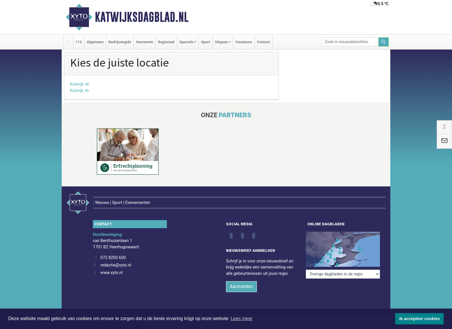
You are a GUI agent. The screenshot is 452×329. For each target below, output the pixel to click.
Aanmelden (241, 286)
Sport (205, 42)
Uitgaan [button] (221, 42)
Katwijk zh (79, 90)
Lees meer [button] (242, 318)
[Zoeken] (383, 41)
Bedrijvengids (119, 42)
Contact (263, 42)
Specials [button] (186, 42)
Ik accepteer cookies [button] (419, 318)
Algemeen (95, 42)
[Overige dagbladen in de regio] (343, 274)
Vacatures (244, 42)
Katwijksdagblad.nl (142, 17)
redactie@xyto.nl (115, 265)
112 (79, 42)
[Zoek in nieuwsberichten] (350, 41)
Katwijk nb (79, 84)
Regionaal (166, 42)
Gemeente (144, 42)
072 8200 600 (113, 257)
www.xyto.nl (111, 272)
